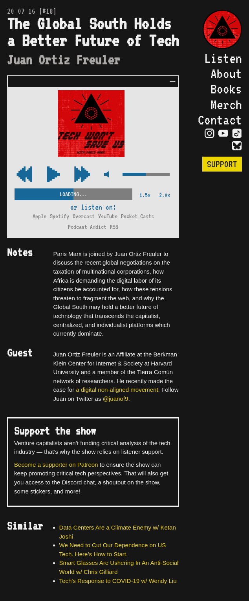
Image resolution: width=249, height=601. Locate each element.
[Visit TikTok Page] (237, 134)
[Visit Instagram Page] (209, 134)
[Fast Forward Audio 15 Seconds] (24, 174)
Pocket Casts (137, 216)
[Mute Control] (106, 174)
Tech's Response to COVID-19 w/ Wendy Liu (118, 580)
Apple (39, 216)
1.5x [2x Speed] (144, 195)
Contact (220, 120)
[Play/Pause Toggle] (53, 174)
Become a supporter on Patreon (56, 464)
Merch (226, 104)
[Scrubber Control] (73, 193)
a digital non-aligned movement (117, 389)
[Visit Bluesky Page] (237, 146)
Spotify (59, 216)
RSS (114, 226)
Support (222, 164)
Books (226, 89)
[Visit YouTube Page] (223, 134)
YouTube (107, 216)
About (226, 73)
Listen (223, 58)
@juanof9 (115, 398)
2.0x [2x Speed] (164, 195)
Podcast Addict (87, 226)
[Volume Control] (146, 174)
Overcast (84, 216)
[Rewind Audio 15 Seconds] (82, 174)
